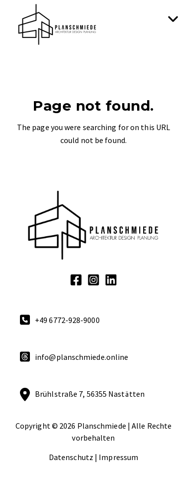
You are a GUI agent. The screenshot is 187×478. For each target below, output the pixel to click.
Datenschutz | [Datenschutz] (73, 457)
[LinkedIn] (111, 281)
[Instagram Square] (93, 281)
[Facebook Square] (76, 281)
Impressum (118, 457)
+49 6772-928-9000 (67, 320)
